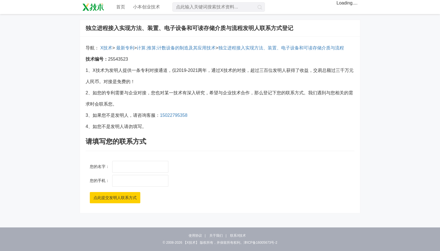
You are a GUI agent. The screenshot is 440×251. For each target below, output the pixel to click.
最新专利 (124, 47)
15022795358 (173, 115)
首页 (120, 6)
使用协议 (195, 236)
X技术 (105, 47)
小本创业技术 (146, 6)
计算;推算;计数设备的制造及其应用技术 (176, 47)
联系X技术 (238, 236)
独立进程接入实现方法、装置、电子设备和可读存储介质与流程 (281, 47)
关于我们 (216, 236)
